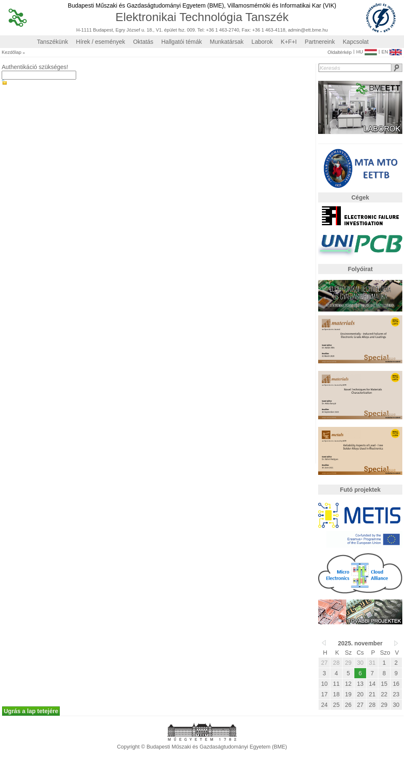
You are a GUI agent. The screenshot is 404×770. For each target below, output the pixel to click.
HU (366, 50)
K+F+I (289, 41)
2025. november (360, 643)
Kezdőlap (11, 52)
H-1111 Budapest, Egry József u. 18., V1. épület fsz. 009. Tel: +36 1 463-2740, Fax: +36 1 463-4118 (180, 30)
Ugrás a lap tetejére (31, 711)
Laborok (262, 41)
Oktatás (143, 41)
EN (391, 50)
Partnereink (320, 41)
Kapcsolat (356, 41)
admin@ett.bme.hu (308, 30)
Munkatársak (227, 41)
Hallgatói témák (181, 41)
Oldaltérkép (339, 52)
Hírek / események (100, 41)
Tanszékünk (52, 41)
